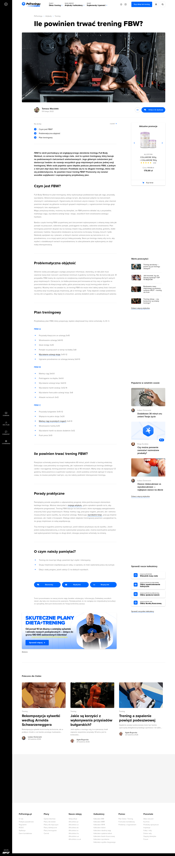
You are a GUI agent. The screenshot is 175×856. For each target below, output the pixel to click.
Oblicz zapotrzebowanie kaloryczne (151, 585)
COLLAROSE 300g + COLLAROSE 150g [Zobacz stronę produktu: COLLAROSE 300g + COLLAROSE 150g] (148, 158)
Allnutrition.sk (74, 828)
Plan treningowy (46, 137)
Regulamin (23, 825)
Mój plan (6, 425)
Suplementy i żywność (96, 4)
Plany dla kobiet (50, 822)
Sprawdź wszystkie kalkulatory (142, 611)
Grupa (6, 850)
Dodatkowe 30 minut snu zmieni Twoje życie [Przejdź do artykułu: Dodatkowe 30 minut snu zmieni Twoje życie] (149, 415)
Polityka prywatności (26, 822)
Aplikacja (22, 830)
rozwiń (112, 124)
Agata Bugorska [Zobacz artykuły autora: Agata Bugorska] (82, 740)
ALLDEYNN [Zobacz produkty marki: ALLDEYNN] (148, 154)
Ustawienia (6, 443)
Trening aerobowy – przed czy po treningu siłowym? (151, 267)
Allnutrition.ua (74, 836)
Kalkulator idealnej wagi (102, 830)
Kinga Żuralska (142, 444)
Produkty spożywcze (151, 825)
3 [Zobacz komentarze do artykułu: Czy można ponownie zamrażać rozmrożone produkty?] (162, 440)
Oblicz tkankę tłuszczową (151, 603)
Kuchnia (146, 822)
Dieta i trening (55, 4)
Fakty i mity (147, 830)
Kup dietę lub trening (142, 4)
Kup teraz (149, 183)
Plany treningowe (50, 830)
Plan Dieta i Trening (125, 819)
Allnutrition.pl (73, 822)
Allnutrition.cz (74, 825)
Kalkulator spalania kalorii (103, 833)
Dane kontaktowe (25, 833)
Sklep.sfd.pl (73, 819)
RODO (21, 828)
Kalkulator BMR (99, 822)
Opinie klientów (49, 819)
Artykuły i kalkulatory (74, 4)
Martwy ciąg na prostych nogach (52, 421)
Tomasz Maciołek (50, 108)
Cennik (46, 833)
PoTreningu (38, 16)
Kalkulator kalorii (99, 828)
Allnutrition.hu (74, 833)
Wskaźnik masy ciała (151, 575)
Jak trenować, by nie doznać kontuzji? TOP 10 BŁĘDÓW (151, 278)
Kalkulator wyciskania (101, 839)
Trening (57, 16)
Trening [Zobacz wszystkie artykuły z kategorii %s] (25, 711)
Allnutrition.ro (73, 830)
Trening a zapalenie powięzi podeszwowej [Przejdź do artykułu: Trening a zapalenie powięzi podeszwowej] (137, 718)
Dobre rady (147, 833)
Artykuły (48, 16)
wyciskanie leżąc (95, 515)
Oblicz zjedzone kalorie (151, 594)
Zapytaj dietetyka (149, 836)
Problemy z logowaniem (127, 825)
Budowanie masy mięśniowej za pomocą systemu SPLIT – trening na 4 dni (152, 289)
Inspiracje (146, 828)
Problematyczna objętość (49, 133)
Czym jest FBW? (46, 129)
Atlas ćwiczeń (148, 819)
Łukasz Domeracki (144, 410)
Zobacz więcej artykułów (140, 308)
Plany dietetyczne (50, 828)
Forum (145, 839)
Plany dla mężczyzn (51, 825)
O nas (21, 819)
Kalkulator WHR (99, 825)
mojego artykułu (75, 505)
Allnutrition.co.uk (75, 839)
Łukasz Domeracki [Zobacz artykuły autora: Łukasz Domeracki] (35, 737)
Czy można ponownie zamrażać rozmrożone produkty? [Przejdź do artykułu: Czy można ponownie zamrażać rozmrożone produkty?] (148, 450)
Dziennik (6, 415)
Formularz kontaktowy (126, 822)
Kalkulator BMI (99, 819)
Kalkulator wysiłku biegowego (105, 842)
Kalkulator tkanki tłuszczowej (104, 836)
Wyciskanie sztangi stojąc (50, 354)
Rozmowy (6, 434)
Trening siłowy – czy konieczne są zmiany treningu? (151, 301)
